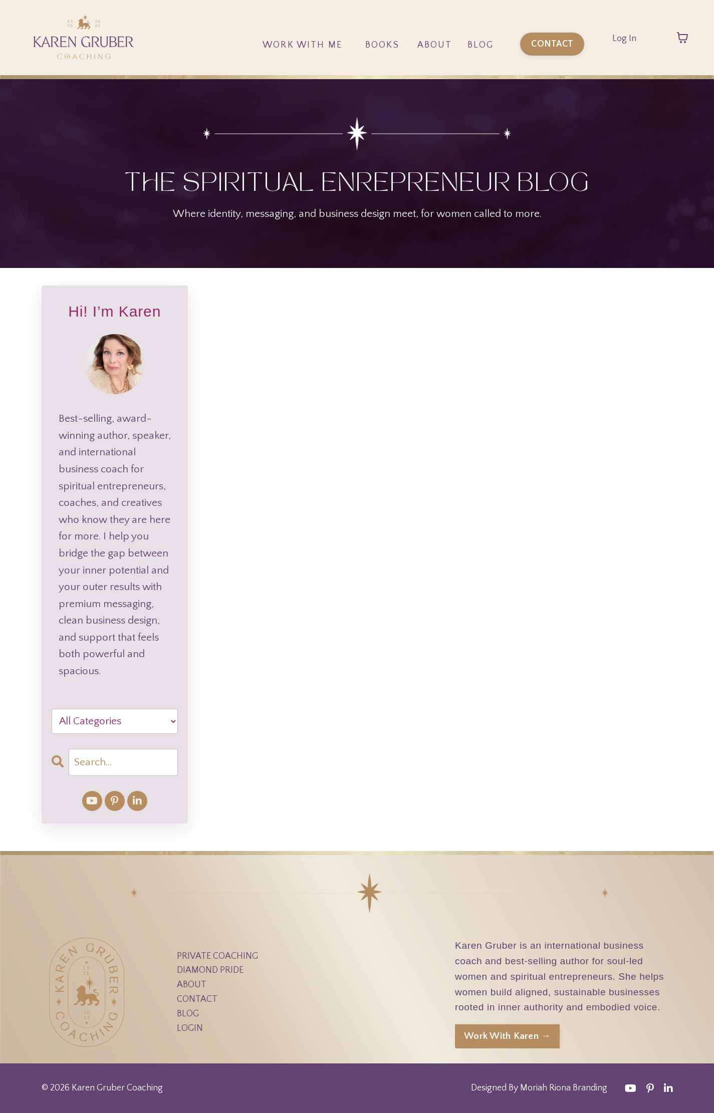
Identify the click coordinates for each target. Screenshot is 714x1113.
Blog (480, 45)
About (434, 45)
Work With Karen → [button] (507, 1036)
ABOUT (191, 985)
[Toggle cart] (682, 38)
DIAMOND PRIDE (210, 970)
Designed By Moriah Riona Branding (539, 1088)
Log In (624, 39)
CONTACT (197, 999)
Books (382, 45)
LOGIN (190, 1028)
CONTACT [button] (552, 44)
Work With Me (302, 45)
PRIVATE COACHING (217, 956)
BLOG (188, 1014)
